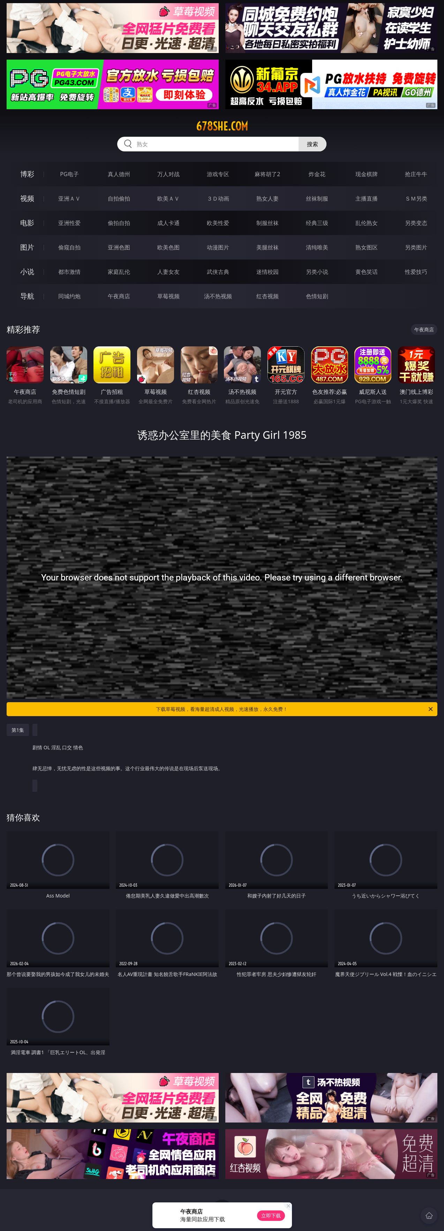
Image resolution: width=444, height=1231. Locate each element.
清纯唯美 (317, 247)
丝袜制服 (317, 198)
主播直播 (366, 198)
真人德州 (119, 174)
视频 (27, 198)
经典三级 (317, 223)
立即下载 (271, 1215)
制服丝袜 (267, 223)
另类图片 (416, 247)
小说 (27, 271)
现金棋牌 (366, 174)
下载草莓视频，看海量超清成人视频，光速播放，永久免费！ (295, 709)
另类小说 (317, 272)
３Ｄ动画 (218, 198)
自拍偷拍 (119, 198)
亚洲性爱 (69, 223)
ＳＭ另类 (416, 198)
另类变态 (416, 223)
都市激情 (69, 272)
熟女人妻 (267, 198)
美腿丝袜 (267, 247)
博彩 (27, 174)
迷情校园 (267, 272)
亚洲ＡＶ (69, 198)
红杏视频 (267, 296)
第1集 (18, 730)
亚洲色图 (119, 247)
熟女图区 (366, 247)
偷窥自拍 (69, 247)
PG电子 (69, 174)
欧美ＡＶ (168, 198)
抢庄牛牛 (416, 174)
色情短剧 (317, 296)
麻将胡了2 (267, 174)
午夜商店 (119, 296)
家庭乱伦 (119, 272)
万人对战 (168, 174)
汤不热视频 (218, 296)
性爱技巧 (416, 272)
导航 (27, 296)
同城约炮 (69, 296)
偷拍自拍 (119, 223)
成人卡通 (168, 223)
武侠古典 (218, 272)
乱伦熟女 (366, 223)
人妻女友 (168, 272)
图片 (27, 247)
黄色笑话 (366, 272)
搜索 (312, 144)
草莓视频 (168, 296)
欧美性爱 (218, 223)
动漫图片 (218, 247)
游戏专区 (218, 174)
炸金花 (317, 174)
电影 (27, 222)
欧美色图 (168, 247)
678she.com (222, 126)
